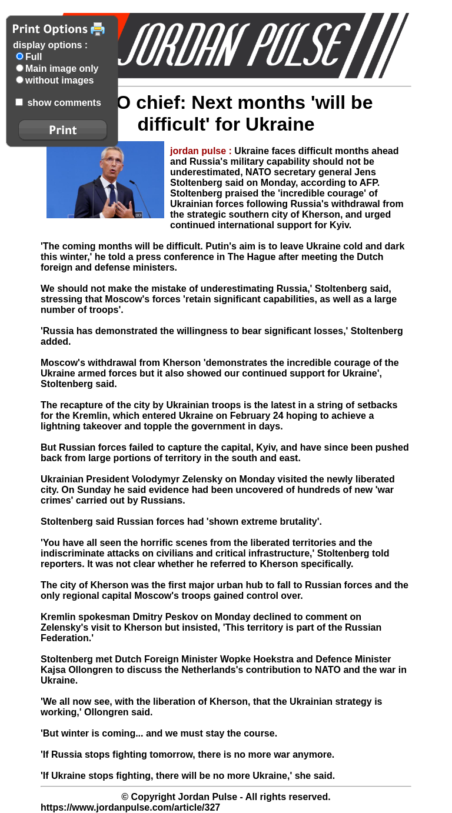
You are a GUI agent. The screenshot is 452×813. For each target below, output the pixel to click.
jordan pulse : (202, 151)
